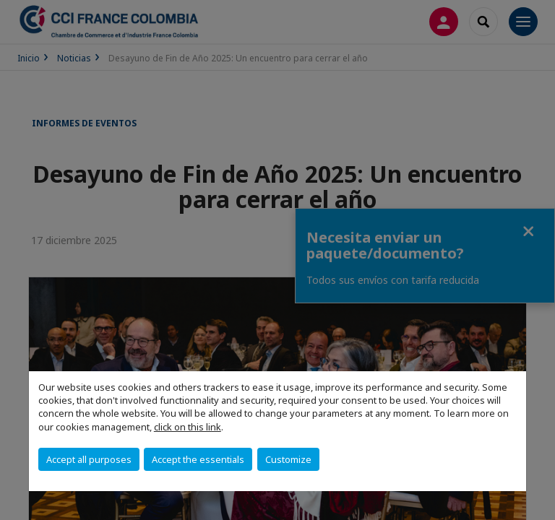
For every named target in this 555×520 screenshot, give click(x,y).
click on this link (187, 426)
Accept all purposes (89, 459)
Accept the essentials (198, 459)
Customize (288, 459)
